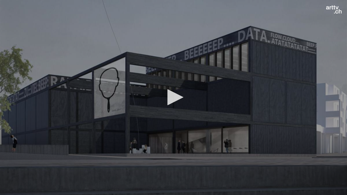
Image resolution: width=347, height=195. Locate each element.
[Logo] (334, 9)
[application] (173, 97)
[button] (173, 97)
